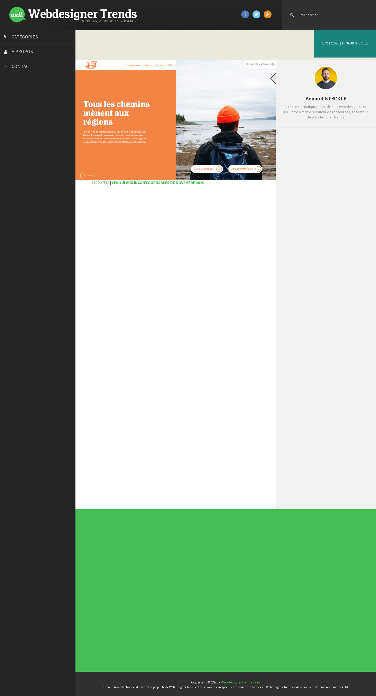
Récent (306, 140)
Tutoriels (158, 591)
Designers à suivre (159, 584)
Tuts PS (11, 200)
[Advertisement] (177, 250)
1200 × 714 (103, 181)
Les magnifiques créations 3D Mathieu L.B (334, 239)
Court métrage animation (24, 115)
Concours (158, 582)
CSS (157, 583)
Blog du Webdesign (20, 102)
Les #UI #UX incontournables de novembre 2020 (161, 181)
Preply (10, 174)
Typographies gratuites (229, 551)
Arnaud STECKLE (355, 43)
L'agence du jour (159, 588)
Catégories (25, 37)
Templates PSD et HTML (229, 554)
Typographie (158, 592)
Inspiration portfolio (229, 552)
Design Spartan (17, 135)
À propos (22, 51)
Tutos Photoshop (18, 194)
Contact (22, 66)
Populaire (346, 140)
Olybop (11, 168)
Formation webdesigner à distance (32, 155)
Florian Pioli (14, 148)
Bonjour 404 (14, 109)
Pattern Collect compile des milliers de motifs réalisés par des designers (334, 200)
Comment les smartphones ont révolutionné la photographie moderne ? (332, 221)
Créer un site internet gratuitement (32, 122)
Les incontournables (229, 549)
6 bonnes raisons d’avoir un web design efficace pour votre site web (332, 160)
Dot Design (13, 142)
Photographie (158, 589)
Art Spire (12, 96)
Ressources (158, 590)
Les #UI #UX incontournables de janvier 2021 (334, 178)
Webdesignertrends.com (242, 681)
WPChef (11, 207)
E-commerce (158, 585)
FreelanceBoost (17, 161)
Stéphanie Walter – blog (24, 181)
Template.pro (15, 187)
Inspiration (158, 586)
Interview (158, 587)
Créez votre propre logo (24, 129)
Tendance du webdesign (229, 550)
